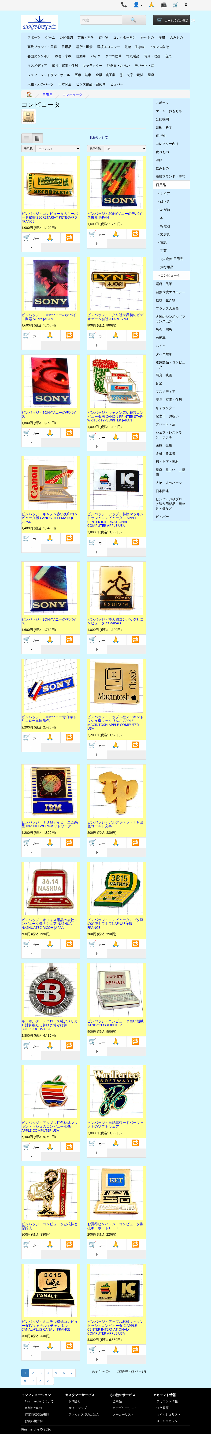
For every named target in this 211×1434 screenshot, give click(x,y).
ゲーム (50, 37)
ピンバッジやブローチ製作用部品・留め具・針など (170, 504)
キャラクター (92, 65)
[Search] (134, 20)
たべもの (147, 37)
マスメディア (37, 65)
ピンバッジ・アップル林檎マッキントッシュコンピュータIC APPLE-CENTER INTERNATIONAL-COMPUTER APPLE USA (115, 520)
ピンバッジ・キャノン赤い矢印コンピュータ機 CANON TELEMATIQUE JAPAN (50, 518)
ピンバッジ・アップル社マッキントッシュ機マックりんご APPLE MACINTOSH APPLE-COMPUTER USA (115, 722)
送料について (34, 1408)
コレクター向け (124, 37)
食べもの (162, 152)
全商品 (117, 1401)
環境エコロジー (108, 46)
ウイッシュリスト (168, 1414)
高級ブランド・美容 (42, 46)
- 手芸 (161, 250)
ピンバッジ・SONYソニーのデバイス (49, 414)
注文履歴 (162, 1408)
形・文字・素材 (131, 75)
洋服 (162, 37)
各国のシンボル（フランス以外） (170, 318)
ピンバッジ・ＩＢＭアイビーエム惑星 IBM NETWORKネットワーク (50, 824)
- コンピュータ (168, 275)
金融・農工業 (105, 75)
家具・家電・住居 (65, 65)
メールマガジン (167, 1421)
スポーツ (34, 37)
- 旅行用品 (164, 267)
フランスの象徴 (167, 308)
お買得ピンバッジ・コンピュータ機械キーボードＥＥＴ (115, 1226)
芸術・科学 (86, 37)
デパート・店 (144, 65)
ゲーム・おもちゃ (169, 111)
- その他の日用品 (169, 258)
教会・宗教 (63, 56)
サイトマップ (78, 1408)
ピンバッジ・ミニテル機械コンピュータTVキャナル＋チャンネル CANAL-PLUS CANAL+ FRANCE (50, 1325)
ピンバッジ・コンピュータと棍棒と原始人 (50, 1226)
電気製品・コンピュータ (170, 364)
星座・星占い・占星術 (170, 472)
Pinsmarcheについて (39, 1401)
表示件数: (96, 148)
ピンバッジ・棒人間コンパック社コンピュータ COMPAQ (115, 621)
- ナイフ (163, 193)
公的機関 (66, 37)
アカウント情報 (167, 1401)
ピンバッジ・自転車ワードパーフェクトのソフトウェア (115, 1124)
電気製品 (132, 56)
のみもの (176, 37)
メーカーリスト (123, 1414)
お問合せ (75, 1401)
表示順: (28, 148)
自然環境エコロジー (170, 292)
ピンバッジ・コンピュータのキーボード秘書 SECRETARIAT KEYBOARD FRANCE (50, 217)
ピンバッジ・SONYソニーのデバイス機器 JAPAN (114, 215)
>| (49, 1381)
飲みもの (162, 168)
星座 (151, 75)
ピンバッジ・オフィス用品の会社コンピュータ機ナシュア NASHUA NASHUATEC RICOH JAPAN (50, 923)
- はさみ (163, 201)
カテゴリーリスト (125, 1408)
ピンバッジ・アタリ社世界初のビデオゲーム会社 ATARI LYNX (115, 316)
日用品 (66, 46)
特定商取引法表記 (37, 1414)
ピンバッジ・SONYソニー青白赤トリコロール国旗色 (49, 718)
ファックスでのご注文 (84, 1414)
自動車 (81, 56)
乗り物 (103, 37)
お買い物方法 (34, 1421)
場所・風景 (84, 46)
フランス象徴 (159, 46)
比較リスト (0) (99, 137)
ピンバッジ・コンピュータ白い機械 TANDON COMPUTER (115, 1023)
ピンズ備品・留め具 (91, 84)
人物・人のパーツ (40, 84)
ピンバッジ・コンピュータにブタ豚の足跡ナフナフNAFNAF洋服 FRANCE (115, 923)
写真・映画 (152, 56)
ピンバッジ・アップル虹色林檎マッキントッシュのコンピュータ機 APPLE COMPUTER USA (50, 1126)
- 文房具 (163, 234)
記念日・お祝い (118, 65)
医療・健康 (83, 75)
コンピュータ (72, 94)
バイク (95, 56)
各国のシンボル (38, 56)
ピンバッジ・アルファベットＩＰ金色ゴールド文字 (115, 824)
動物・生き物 (134, 46)
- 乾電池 (163, 226)
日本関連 (64, 84)
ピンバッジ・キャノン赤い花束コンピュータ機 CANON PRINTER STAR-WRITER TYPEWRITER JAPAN (115, 416)
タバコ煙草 (113, 56)
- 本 (159, 218)
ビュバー (116, 84)
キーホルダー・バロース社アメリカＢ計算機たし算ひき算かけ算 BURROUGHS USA (50, 1025)
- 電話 (161, 242)
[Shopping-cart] (171, 20)
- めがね (163, 209)
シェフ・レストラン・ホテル (48, 75)
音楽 (168, 56)
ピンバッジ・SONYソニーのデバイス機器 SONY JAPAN (49, 316)
